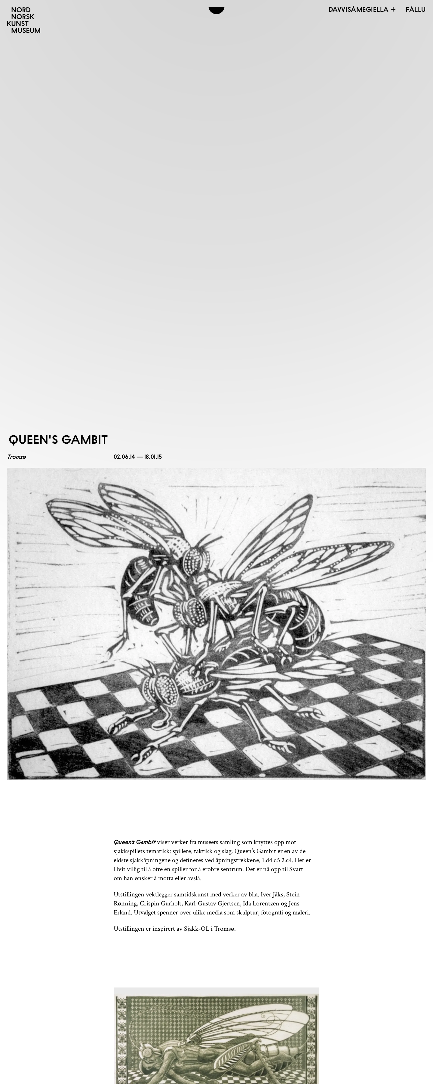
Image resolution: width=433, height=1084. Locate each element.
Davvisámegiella (363, 9)
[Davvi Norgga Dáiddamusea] (23, 20)
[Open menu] (416, 9)
